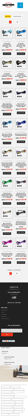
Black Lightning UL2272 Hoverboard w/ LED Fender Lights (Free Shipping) (7, 105)
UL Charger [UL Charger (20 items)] (4, 414)
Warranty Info (4, 314)
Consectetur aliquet (9, 357)
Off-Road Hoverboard (21, 219)
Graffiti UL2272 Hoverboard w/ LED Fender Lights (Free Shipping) (21, 165)
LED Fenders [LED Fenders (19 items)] (19, 404)
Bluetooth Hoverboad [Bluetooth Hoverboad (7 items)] (7, 396)
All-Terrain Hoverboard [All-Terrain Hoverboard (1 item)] (7, 389)
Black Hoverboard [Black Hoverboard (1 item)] (6, 391)
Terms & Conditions (5, 318)
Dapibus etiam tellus (9, 362)
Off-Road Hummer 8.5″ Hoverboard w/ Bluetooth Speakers (21, 223)
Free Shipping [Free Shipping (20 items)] (19, 401)
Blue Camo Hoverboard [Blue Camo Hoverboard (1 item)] (18, 391)
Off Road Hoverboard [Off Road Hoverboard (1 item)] (6, 406)
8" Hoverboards (21, 41)
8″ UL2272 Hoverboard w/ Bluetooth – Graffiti (7, 75)
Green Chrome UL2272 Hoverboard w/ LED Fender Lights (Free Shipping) (7, 195)
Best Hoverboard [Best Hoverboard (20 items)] (19, 389)
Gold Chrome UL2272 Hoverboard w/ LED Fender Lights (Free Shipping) (7, 165)
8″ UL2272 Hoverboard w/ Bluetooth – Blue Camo (21, 45)
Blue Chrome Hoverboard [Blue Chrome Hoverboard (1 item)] (7, 394)
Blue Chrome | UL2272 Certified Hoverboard (21, 135)
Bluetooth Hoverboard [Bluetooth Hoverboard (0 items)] (20, 396)
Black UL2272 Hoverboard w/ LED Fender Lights (21, 105)
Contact (3, 312)
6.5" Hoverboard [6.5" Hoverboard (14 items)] (5, 386)
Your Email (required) (11, 329)
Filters (8, 16)
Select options (7, 53)
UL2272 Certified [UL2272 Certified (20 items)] (18, 411)
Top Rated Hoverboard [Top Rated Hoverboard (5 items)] (7, 411)
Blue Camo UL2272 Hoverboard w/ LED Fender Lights (7, 135)
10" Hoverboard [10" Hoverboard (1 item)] (15, 386)
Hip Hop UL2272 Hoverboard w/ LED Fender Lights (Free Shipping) (21, 195)
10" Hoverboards (7, 41)
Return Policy (4, 316)
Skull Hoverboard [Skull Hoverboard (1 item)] (19, 409)
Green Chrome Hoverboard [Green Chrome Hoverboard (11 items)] (8, 404)
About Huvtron (4, 310)
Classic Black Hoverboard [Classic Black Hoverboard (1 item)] (7, 401)
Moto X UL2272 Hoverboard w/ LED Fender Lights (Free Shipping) (7, 225)
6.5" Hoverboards (7, 101)
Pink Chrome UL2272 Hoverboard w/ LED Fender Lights (6, 255)
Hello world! (5, 351)
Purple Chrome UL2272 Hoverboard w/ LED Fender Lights (21, 255)
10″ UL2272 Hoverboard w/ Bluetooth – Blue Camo (7, 45)
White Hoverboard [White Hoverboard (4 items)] (14, 414)
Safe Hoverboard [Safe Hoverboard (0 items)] (18, 406)
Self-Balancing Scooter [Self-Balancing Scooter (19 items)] (7, 409)
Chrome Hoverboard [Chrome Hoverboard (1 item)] (17, 399)
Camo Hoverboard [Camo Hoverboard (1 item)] (6, 399)
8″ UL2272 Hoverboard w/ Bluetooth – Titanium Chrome (21, 75)
